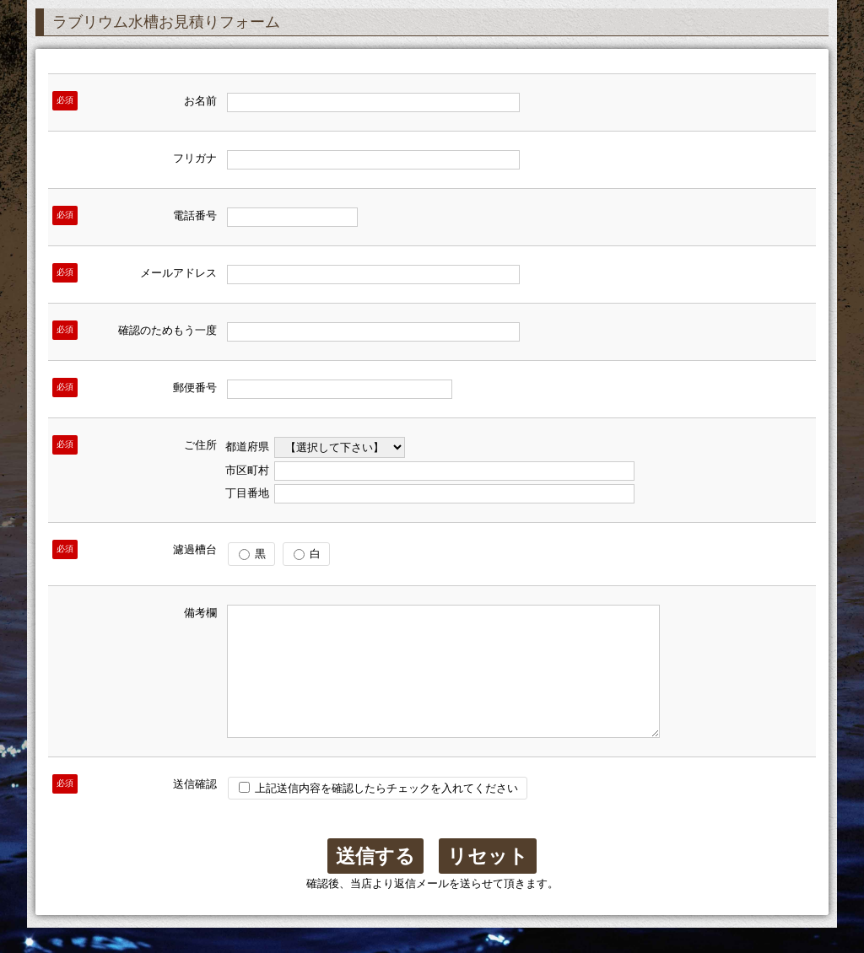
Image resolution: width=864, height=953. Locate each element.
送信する (375, 881)
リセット (487, 881)
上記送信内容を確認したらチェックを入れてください (378, 813)
